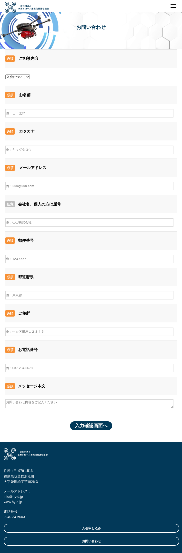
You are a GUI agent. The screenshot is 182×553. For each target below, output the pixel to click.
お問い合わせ (91, 541)
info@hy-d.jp (13, 497)
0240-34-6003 (14, 517)
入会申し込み (91, 528)
